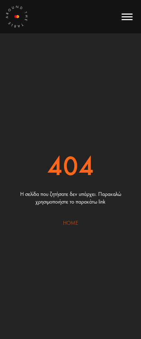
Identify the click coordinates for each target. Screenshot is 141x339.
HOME (70, 222)
